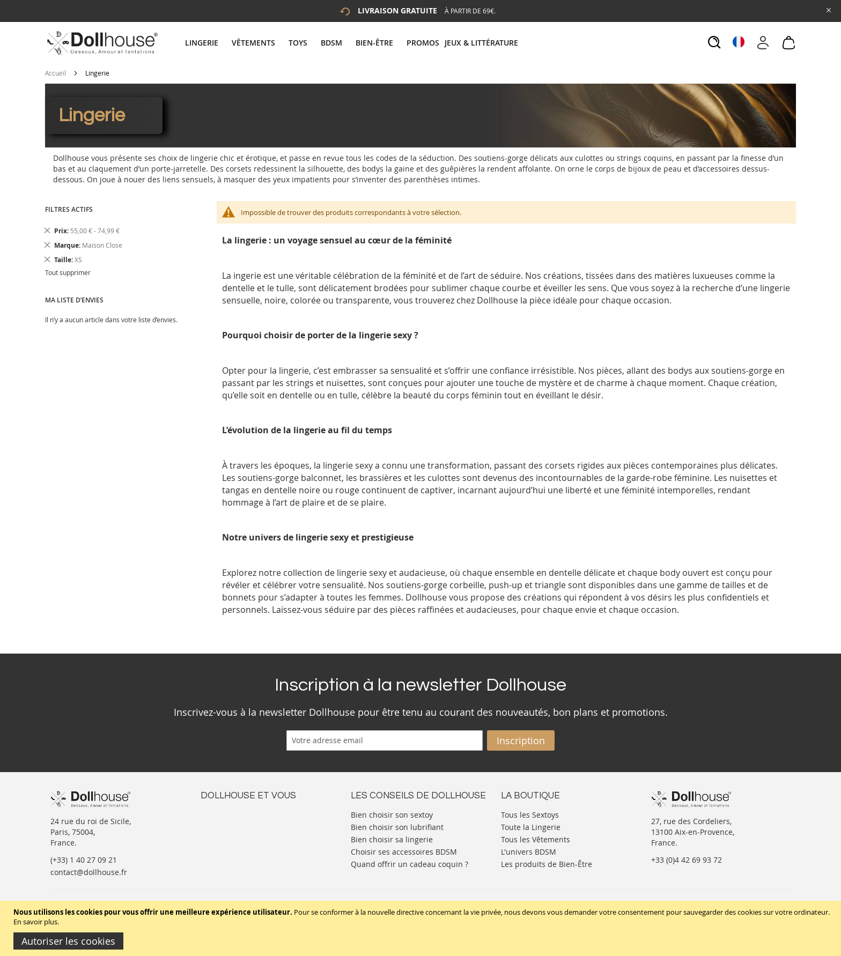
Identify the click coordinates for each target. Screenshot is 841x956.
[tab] (353, 42)
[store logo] (101, 43)
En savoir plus (35, 922)
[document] (421, 928)
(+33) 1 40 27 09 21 (83, 860)
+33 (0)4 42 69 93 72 (686, 860)
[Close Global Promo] (827, 9)
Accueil (55, 73)
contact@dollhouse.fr (88, 872)
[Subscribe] (521, 740)
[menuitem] (207, 42)
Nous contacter (228, 814)
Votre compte (224, 824)
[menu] (353, 42)
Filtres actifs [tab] (69, 209)
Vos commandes (230, 846)
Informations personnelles (248, 835)
